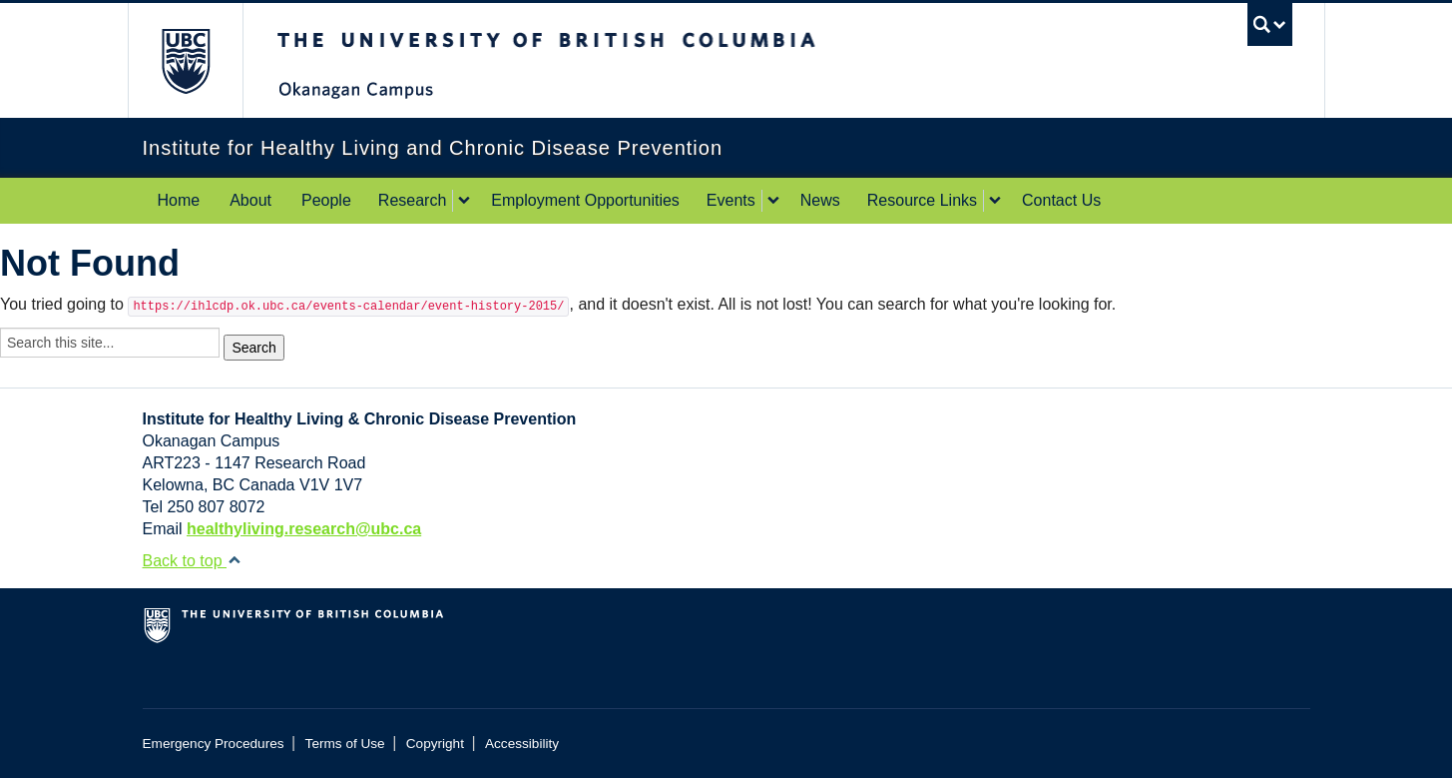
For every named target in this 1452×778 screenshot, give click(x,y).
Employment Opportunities (585, 200)
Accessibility (522, 743)
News (820, 200)
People (326, 200)
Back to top (192, 560)
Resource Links (922, 200)
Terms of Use (345, 743)
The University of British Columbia (185, 60)
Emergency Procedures (213, 743)
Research (412, 200)
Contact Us (1061, 200)
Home (179, 200)
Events (731, 200)
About (250, 200)
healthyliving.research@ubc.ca (304, 528)
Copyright (435, 743)
